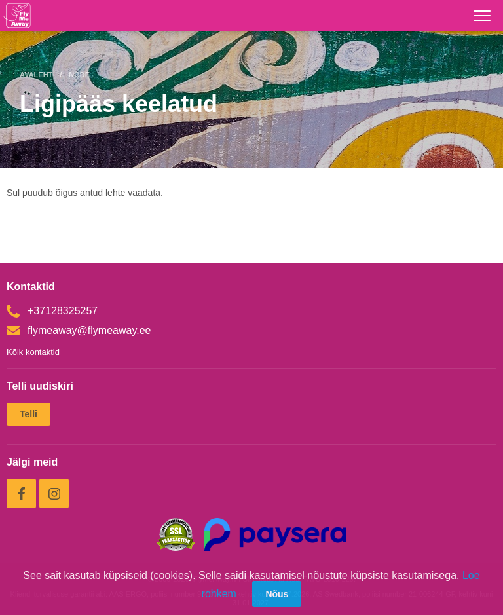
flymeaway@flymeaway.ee (79, 330)
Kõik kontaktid (33, 352)
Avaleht (36, 75)
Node (79, 75)
